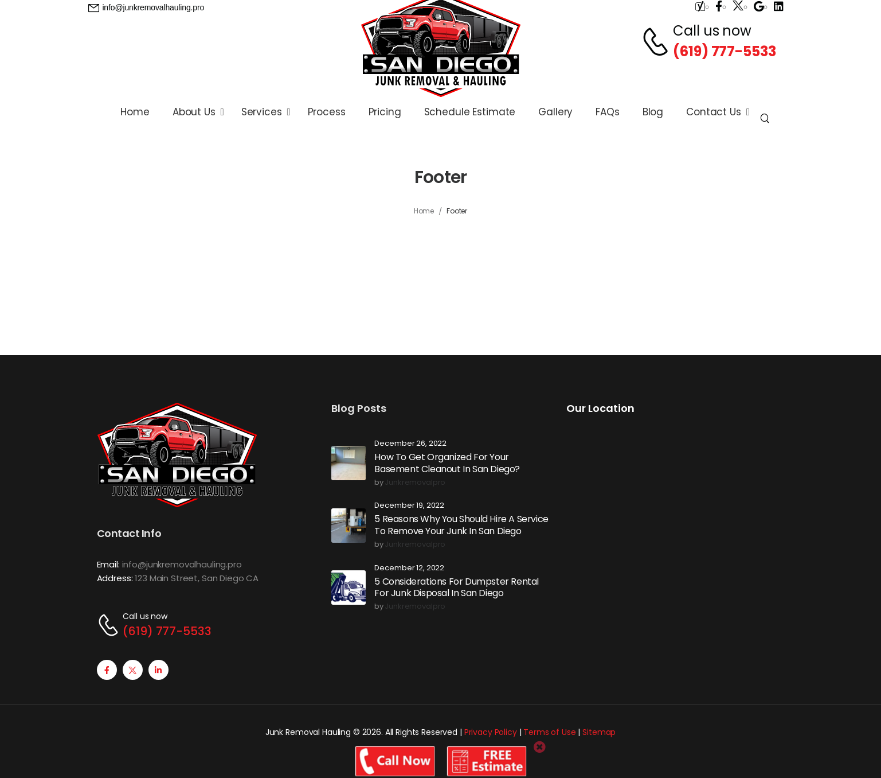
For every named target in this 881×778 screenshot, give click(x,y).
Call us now (712, 30)
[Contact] (657, 41)
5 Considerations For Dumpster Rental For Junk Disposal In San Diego (456, 587)
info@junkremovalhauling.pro (182, 564)
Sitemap (599, 732)
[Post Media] (348, 463)
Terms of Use (549, 732)
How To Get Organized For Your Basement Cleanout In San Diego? (447, 463)
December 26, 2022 (410, 444)
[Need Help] (146, 7)
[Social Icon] (107, 670)
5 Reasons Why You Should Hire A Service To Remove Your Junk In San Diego (461, 525)
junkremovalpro (415, 483)
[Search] (766, 117)
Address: (115, 578)
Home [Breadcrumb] (424, 211)
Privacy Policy (490, 732)
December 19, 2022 (409, 506)
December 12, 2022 (409, 568)
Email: (108, 564)
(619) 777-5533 (724, 51)
